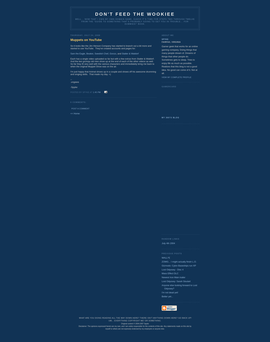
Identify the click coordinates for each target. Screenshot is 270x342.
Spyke (165, 39)
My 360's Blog (170, 118)
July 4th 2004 (168, 243)
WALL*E (166, 257)
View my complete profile (176, 77)
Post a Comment (80, 109)
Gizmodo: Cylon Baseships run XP (179, 265)
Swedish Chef (101, 53)
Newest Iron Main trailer (173, 277)
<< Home (75, 113)
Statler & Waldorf (130, 53)
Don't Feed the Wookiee (135, 14)
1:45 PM (97, 92)
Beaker (89, 53)
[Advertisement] (175, 178)
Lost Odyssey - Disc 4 (172, 269)
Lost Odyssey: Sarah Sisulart (176, 281)
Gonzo (113, 53)
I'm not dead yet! (170, 292)
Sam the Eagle (77, 53)
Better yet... (167, 296)
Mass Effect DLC (170, 273)
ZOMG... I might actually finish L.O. (179, 261)
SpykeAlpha (179, 101)
